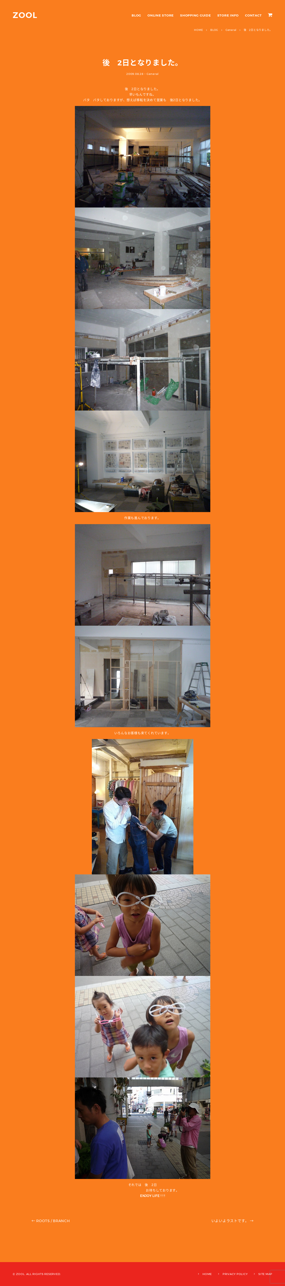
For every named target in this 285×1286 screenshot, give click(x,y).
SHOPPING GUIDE (195, 15)
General (153, 74)
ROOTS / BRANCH (51, 1221)
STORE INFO (228, 15)
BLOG (136, 15)
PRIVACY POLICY (235, 1274)
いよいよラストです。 (232, 1221)
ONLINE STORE (160, 15)
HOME (207, 1274)
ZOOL (25, 15)
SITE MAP (265, 1274)
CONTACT (253, 15)
